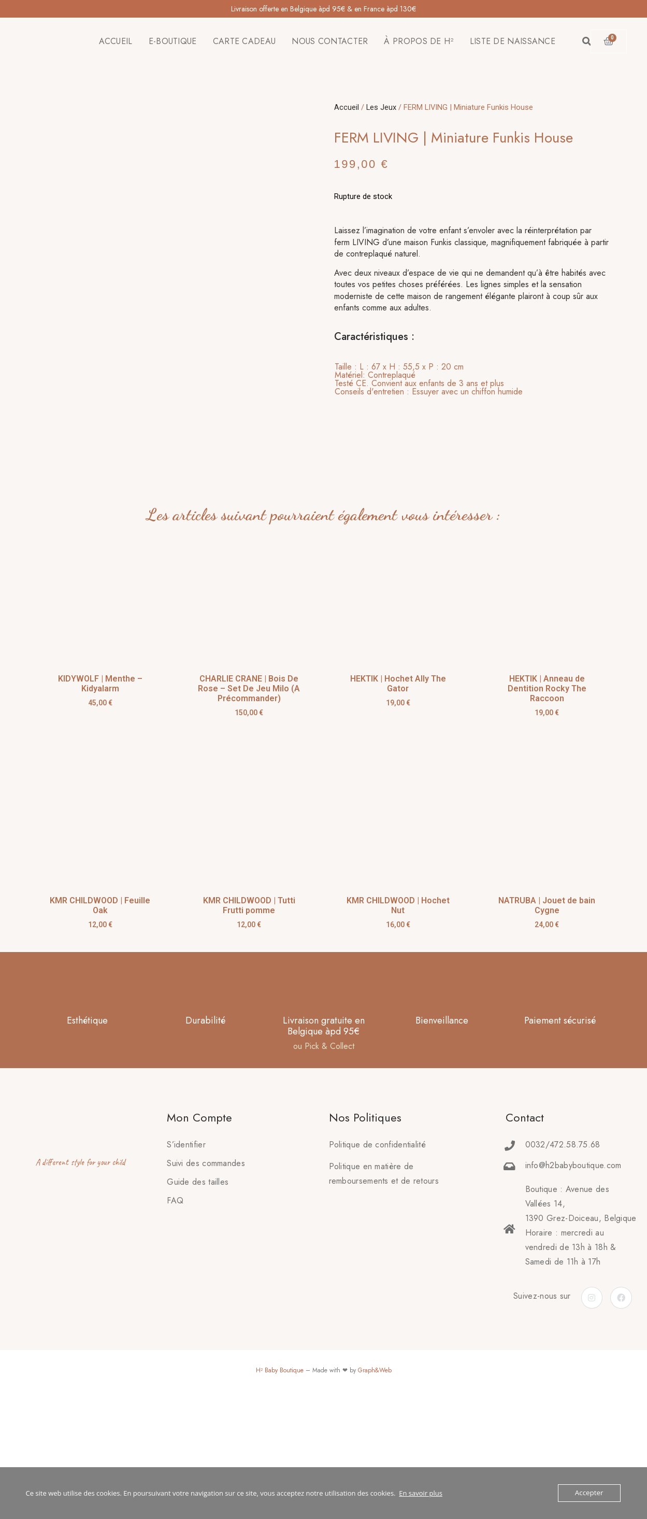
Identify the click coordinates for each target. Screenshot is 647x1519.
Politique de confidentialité (377, 1255)
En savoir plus (420, 1493)
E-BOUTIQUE (173, 41)
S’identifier (186, 1255)
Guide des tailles (197, 1293)
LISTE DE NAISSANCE (512, 41)
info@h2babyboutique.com (573, 1276)
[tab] (429, 379)
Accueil (346, 107)
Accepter (589, 1493)
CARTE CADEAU (244, 41)
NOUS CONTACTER (330, 41)
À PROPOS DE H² (418, 41)
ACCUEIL (116, 41)
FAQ (175, 1311)
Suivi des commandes (206, 1274)
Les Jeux (381, 107)
